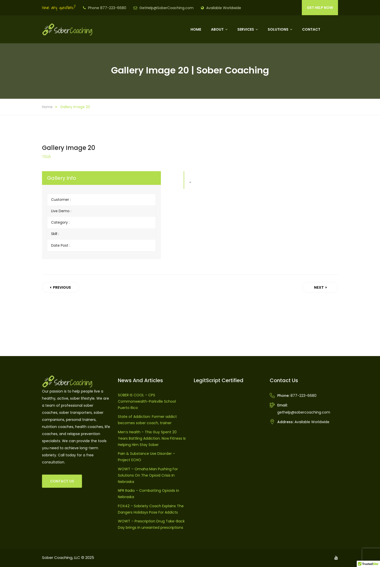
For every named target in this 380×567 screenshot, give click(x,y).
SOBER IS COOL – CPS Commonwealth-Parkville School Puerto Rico (147, 401)
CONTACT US (62, 481)
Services (245, 29)
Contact (311, 29)
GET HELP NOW (320, 7)
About (217, 29)
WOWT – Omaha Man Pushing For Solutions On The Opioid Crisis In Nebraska (148, 475)
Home (196, 29)
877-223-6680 (303, 395)
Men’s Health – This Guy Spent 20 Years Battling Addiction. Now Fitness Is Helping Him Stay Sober (152, 438)
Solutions (278, 29)
